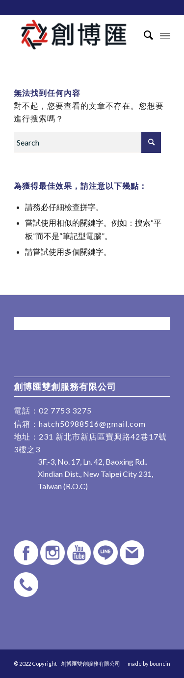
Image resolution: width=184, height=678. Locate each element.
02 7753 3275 (65, 410)
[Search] (143, 35)
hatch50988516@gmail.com (92, 423)
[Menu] (165, 35)
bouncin (160, 663)
